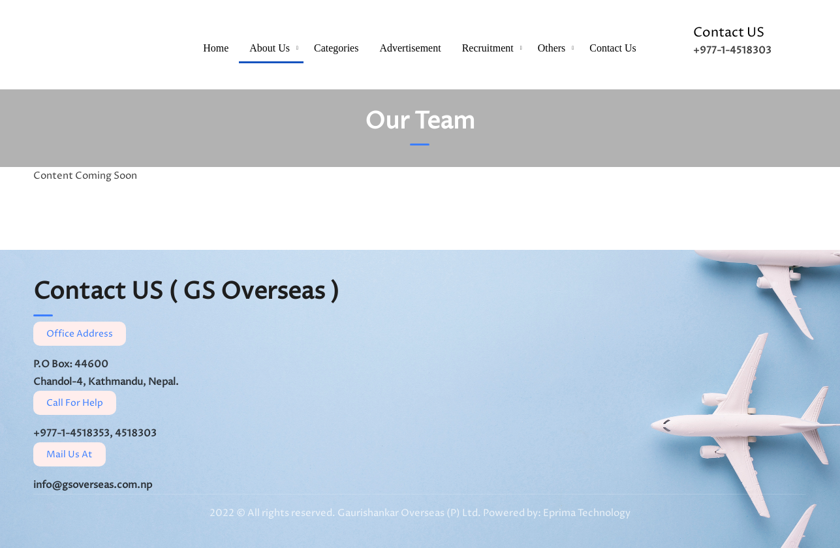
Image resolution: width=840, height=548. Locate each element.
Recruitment (488, 47)
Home (215, 47)
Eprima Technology (585, 513)
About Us (269, 47)
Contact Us (612, 47)
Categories (336, 47)
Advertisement (410, 47)
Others (552, 47)
